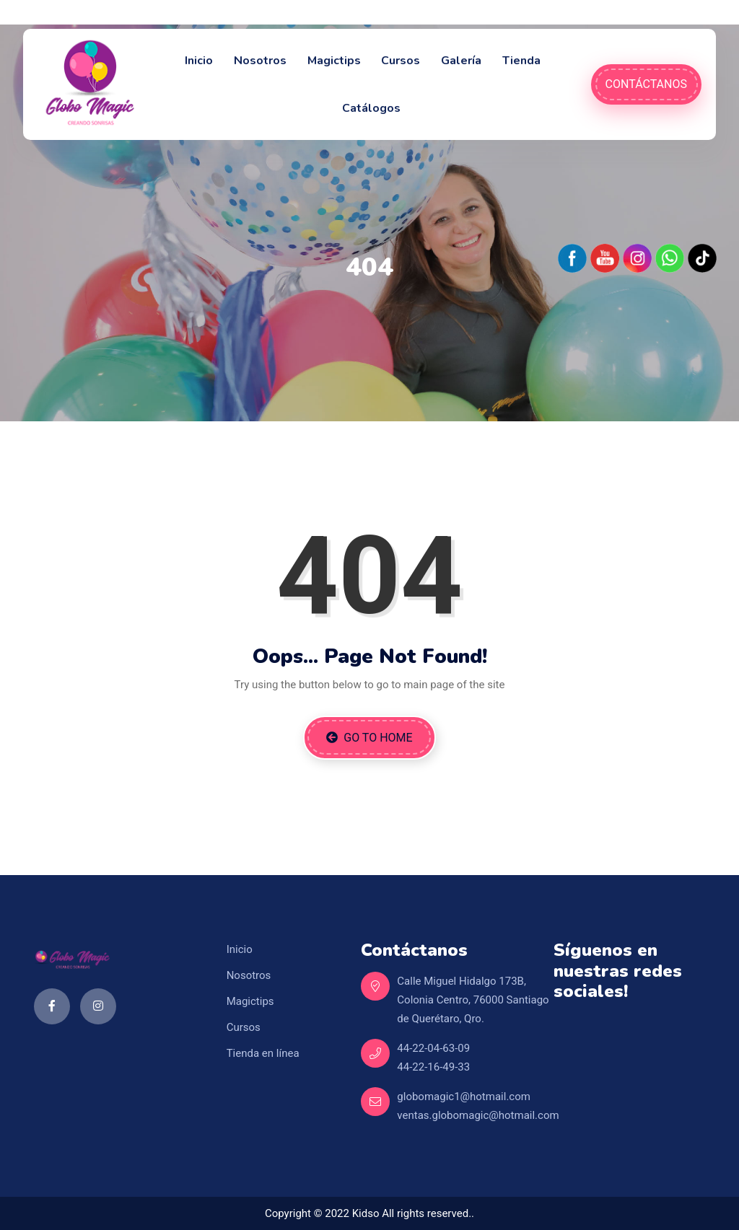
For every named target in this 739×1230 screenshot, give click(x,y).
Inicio (199, 61)
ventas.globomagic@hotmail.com (478, 1115)
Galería (461, 61)
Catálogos (371, 108)
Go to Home (369, 737)
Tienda (521, 61)
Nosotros (260, 61)
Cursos (400, 61)
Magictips (334, 61)
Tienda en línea (263, 1053)
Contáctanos (646, 84)
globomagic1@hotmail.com (463, 1096)
